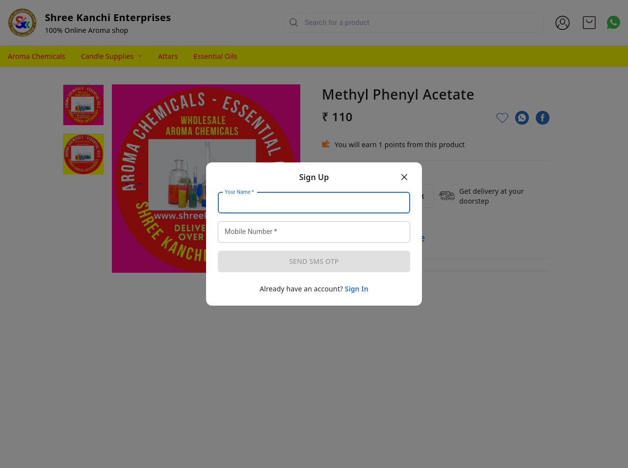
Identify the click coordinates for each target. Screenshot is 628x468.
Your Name (239, 192)
